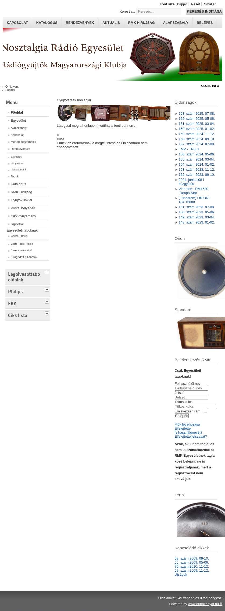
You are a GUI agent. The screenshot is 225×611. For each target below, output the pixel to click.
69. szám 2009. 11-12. (192, 570)
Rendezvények (80, 23)
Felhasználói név (188, 384)
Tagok (15, 176)
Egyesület (18, 120)
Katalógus (47, 23)
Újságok (181, 574)
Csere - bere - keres (22, 244)
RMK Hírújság (21, 192)
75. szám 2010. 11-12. (192, 566)
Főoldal (17, 112)
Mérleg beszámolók (23, 141)
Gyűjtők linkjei (21, 200)
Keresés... (127, 11)
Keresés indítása (204, 11)
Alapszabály (175, 23)
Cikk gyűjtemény (23, 216)
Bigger (182, 4)
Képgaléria (17, 163)
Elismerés (16, 156)
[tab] (47, 271)
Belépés (205, 23)
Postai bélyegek (23, 208)
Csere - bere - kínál (21, 250)
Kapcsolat (17, 23)
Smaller (210, 4)
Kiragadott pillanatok (24, 257)
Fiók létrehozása (187, 424)
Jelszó (179, 393)
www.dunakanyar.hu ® (205, 604)
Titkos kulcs (183, 402)
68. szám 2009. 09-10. (192, 558)
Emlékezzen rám (187, 411)
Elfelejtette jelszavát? (191, 436)
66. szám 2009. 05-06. (192, 562)
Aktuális (111, 23)
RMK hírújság (141, 23)
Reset (195, 4)
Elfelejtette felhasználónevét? (188, 430)
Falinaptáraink (18, 169)
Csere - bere (19, 235)
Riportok (17, 224)
